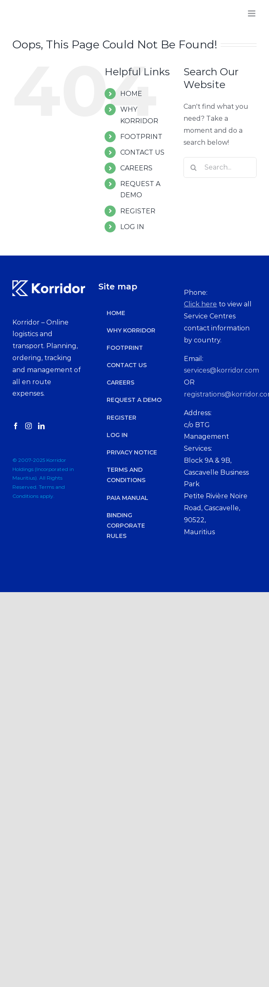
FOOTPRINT (141, 137)
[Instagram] (28, 426)
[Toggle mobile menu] (252, 13)
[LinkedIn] (41, 426)
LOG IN (132, 227)
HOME (131, 94)
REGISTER (137, 211)
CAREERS (136, 168)
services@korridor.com (221, 370)
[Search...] (220, 167)
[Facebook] (15, 426)
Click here (200, 304)
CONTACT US (142, 152)
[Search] (193, 167)
